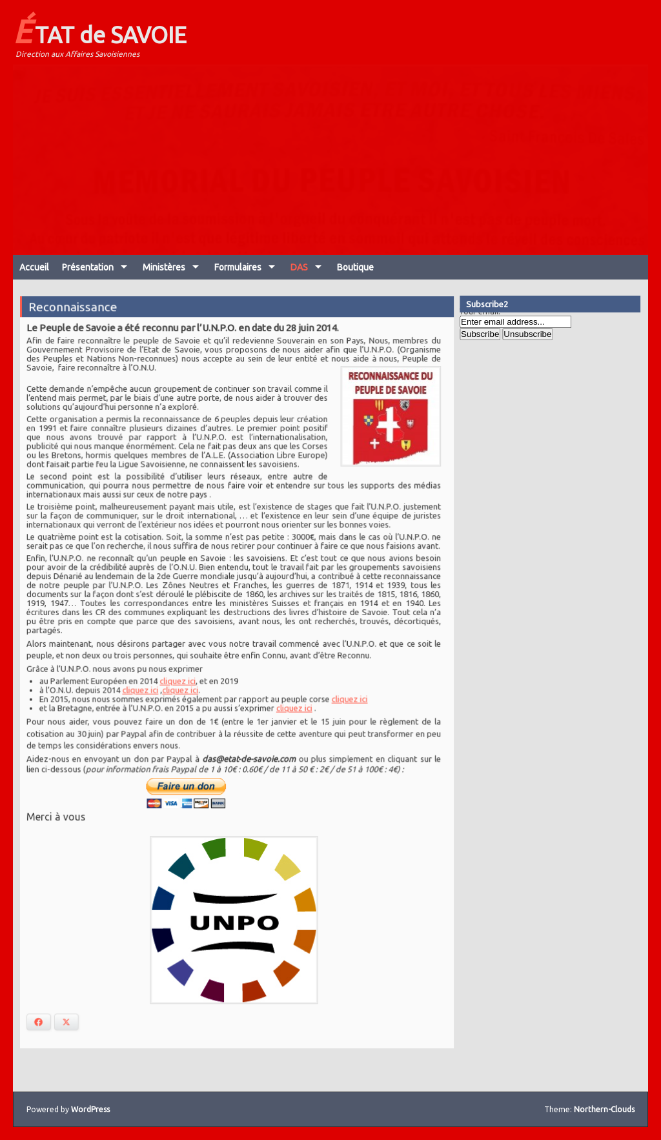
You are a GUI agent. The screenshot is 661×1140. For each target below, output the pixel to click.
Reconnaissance (75, 313)
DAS (299, 267)
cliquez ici (178, 679)
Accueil (34, 267)
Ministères (164, 267)
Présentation (88, 267)
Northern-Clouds (604, 1109)
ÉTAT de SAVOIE (100, 31)
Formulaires (237, 267)
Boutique (355, 267)
